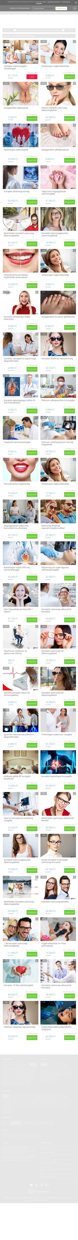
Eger (59, 1100)
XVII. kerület (16, 1141)
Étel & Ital (13, 1100)
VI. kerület (54, 1131)
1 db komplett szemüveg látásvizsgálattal (15, 975)
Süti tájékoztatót (66, 1)
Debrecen (52, 1100)
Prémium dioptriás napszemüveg (19, 1061)
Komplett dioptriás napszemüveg (56, 369)
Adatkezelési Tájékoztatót (53, 1)
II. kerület (21, 1131)
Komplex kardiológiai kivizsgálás (56, 801)
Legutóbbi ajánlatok (51, 13)
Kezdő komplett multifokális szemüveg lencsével (54, 889)
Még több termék (23, 1119)
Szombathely (45, 1114)
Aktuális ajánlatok (39, 13)
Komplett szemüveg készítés (54, 931)
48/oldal (51, 1086)
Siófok (5, 1171)
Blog (60, 13)
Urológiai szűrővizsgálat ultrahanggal (14, 67)
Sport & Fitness (22, 1105)
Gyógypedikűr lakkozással (15, 109)
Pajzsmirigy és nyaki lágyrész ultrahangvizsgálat (54, 586)
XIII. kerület (50, 1136)
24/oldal (43, 1086)
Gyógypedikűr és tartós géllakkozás (57, 325)
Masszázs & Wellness (9, 1105)
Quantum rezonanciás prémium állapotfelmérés (18, 759)
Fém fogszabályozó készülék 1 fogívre (17, 629)
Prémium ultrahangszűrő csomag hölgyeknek (57, 456)
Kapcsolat (72, 13)
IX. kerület (15, 1136)
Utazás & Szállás (8, 1114)
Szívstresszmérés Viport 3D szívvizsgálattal (16, 716)
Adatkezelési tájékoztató (58, 1188)
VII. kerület (63, 1131)
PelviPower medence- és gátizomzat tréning (15, 673)
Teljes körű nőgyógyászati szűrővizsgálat (53, 197)
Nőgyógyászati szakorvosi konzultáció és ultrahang (15, 543)
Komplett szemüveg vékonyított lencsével (56, 629)
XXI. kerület (54, 1141)
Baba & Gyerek (19, 1114)
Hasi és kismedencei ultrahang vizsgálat (17, 846)
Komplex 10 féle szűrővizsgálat (18, 1018)
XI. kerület (32, 1136)
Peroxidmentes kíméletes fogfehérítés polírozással (15, 283)
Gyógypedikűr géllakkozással (54, 152)
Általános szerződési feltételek (58, 1197)
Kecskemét (45, 1105)
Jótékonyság (30, 1114)
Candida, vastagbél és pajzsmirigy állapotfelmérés (19, 370)
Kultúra (15, 1109)
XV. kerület (68, 1136)
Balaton (12, 1171)
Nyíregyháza (61, 1105)
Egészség (33, 1100)
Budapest (44, 1100)
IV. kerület (38, 1131)
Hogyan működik (58, 1202)
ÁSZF (44, 1)
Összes (5, 1100)
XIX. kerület (35, 1141)
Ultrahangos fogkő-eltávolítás (55, 66)
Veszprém (54, 1114)
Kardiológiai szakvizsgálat (15, 152)
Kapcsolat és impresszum (58, 1212)
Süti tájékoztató (58, 1193)
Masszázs (31, 1171)
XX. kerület (45, 1141)
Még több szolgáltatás (10, 1119)
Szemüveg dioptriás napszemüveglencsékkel (52, 543)
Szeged (51, 1109)
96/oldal (59, 1086)
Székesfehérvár (60, 1109)
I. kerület (13, 1131)
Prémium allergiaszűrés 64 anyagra (57, 412)
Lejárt (31, 77)
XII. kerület (41, 1136)
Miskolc (53, 1105)
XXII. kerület (63, 1141)
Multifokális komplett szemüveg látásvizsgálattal (18, 240)
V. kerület (46, 1131)
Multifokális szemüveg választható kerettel (57, 846)
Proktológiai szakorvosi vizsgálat (56, 758)
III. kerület (29, 1131)
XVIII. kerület (26, 1141)
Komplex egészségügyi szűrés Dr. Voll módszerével (19, 413)
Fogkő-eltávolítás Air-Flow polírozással (53, 975)
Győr (65, 1100)
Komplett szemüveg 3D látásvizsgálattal (52, 673)
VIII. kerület (6, 1136)
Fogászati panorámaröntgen (16, 455)
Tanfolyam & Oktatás (25, 1109)
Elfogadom (39, 3)
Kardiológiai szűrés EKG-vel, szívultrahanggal (16, 586)
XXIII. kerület (7, 1146)
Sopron (44, 1109)
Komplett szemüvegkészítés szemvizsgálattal (54, 240)
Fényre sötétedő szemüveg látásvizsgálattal (54, 110)
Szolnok (70, 1109)
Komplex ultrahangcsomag (16, 196)
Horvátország (21, 1171)
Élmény (32, 1105)
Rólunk (65, 13)
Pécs (70, 1105)
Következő (40, 1080)
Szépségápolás (23, 1100)
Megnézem (69, 77)
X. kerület (23, 1136)
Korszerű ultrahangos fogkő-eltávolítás (16, 326)
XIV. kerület (59, 1136)
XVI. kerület (7, 1141)
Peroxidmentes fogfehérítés (16, 498)
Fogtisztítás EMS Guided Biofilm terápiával (56, 1062)
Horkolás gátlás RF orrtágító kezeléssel (16, 802)
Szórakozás (7, 1109)
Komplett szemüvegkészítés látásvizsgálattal (16, 889)
